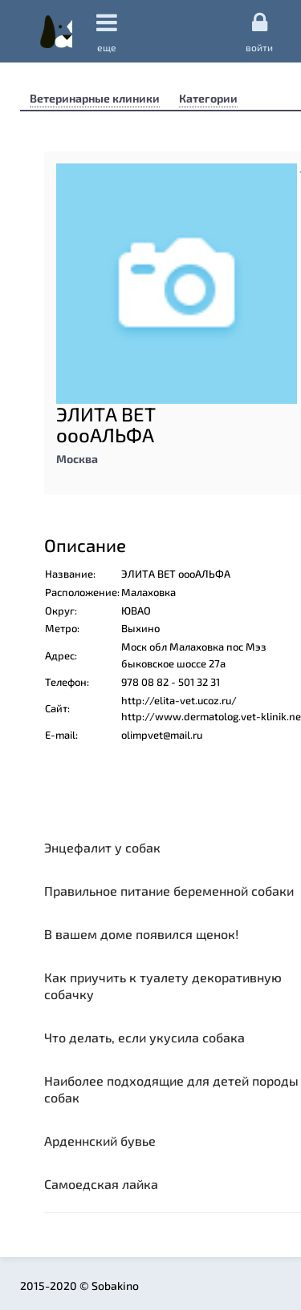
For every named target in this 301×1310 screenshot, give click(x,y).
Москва (77, 459)
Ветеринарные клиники (95, 98)
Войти (259, 31)
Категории (208, 98)
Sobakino (56, 31)
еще (106, 31)
